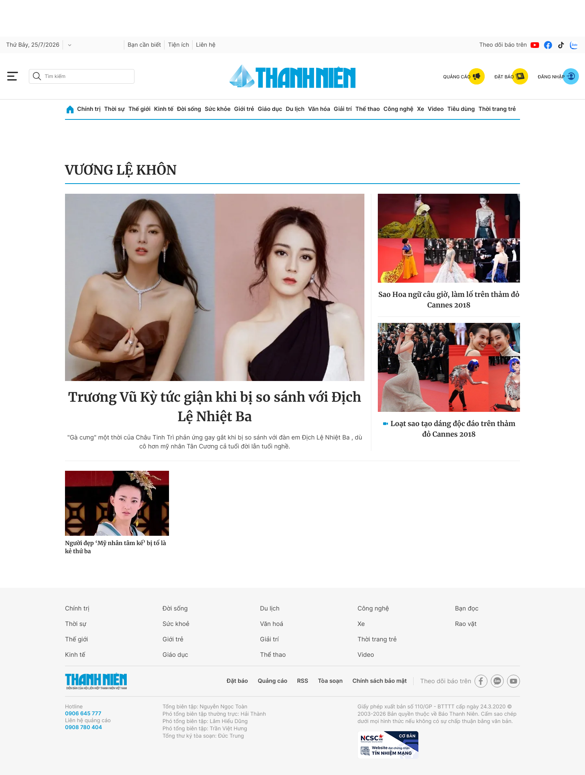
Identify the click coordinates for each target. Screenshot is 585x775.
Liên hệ (205, 44)
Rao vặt (466, 624)
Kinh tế (163, 109)
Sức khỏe (218, 109)
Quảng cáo (272, 681)
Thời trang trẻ (497, 109)
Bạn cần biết (144, 44)
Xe (420, 109)
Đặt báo (237, 681)
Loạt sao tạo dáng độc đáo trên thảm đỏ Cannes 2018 (452, 429)
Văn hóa (319, 109)
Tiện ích (178, 44)
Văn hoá (271, 624)
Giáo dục (270, 109)
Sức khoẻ (175, 624)
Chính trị (89, 109)
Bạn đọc (467, 608)
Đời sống (189, 109)
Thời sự (114, 109)
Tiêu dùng (461, 109)
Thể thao (367, 109)
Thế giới (139, 109)
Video (436, 109)
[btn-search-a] (37, 76)
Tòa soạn (330, 681)
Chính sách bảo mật (379, 681)
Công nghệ (399, 109)
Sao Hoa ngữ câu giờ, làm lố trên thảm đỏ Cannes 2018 (449, 300)
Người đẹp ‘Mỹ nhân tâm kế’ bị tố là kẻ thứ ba (115, 547)
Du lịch (295, 109)
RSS (302, 681)
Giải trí (343, 109)
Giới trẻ (244, 109)
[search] (81, 76)
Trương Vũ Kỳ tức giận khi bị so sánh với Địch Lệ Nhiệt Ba (215, 407)
